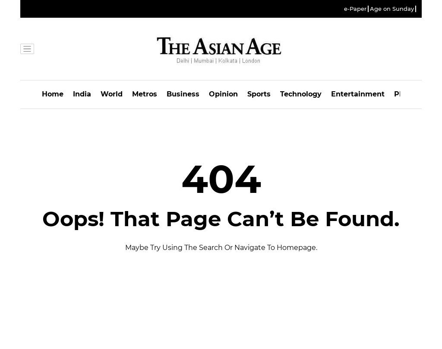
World (112, 94)
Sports (259, 94)
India (82, 94)
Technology (301, 94)
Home (52, 94)
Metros (144, 94)
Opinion (223, 94)
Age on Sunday (392, 9)
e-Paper (355, 9)
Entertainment (358, 94)
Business (183, 94)
